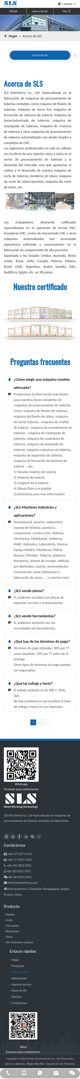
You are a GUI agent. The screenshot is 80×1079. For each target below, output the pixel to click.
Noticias (17, 997)
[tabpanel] (40, 55)
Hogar (15, 960)
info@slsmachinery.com (23, 882)
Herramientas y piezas (19, 942)
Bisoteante (12, 931)
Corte (9, 920)
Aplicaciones (19, 978)
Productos (18, 966)
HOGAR (13, 11)
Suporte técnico (21, 984)
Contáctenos (19, 1003)
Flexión (10, 914)
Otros (9, 937)
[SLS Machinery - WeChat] (23, 1025)
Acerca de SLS (40, 11)
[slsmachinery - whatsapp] (21, 764)
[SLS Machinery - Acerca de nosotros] (40, 23)
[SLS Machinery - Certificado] (40, 323)
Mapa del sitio (35, 1064)
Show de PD (19, 990)
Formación (12, 925)
